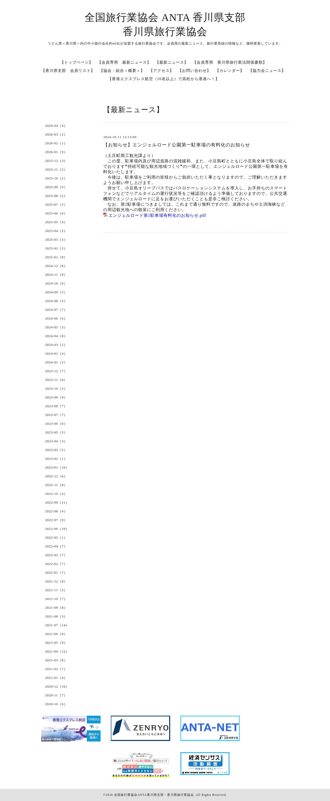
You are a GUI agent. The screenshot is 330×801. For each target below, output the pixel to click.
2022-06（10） (57, 529)
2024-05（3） (56, 327)
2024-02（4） (56, 353)
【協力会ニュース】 (267, 71)
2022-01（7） (56, 572)
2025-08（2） (56, 196)
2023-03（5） (56, 450)
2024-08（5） (56, 301)
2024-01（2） (56, 362)
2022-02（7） (56, 564)
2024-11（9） (56, 275)
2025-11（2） (56, 169)
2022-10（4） (56, 494)
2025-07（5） (56, 204)
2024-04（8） (56, 336)
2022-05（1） (56, 537)
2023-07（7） (56, 415)
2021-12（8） (56, 581)
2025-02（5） (56, 248)
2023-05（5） (56, 432)
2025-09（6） (56, 187)
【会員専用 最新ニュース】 (124, 62)
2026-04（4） (56, 126)
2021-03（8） (56, 660)
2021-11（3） (56, 590)
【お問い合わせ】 (194, 71)
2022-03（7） (56, 555)
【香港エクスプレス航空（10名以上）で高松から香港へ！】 (163, 79)
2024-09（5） (56, 292)
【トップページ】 (76, 62)
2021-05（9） (56, 643)
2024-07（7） (56, 310)
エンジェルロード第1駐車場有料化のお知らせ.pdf (157, 215)
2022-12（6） (56, 476)
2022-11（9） (56, 485)
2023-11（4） (56, 380)
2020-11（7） (56, 695)
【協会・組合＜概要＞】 (122, 71)
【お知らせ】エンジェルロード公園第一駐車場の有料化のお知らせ (176, 144)
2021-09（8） (56, 608)
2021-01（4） (56, 678)
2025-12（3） (56, 161)
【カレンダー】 (229, 71)
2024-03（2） (56, 345)
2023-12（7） (56, 371)
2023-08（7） (56, 406)
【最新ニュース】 (171, 62)
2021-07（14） (57, 625)
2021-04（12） (57, 651)
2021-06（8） (56, 634)
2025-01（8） (56, 257)
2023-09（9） (56, 397)
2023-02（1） (56, 459)
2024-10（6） (56, 283)
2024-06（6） (56, 318)
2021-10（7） (56, 599)
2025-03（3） (56, 239)
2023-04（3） (56, 441)
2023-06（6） (56, 423)
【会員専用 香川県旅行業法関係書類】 (230, 62)
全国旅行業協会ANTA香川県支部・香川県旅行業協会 (154, 795)
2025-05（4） (56, 222)
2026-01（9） (56, 152)
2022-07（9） (56, 520)
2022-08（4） (56, 511)
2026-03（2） (56, 134)
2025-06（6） (56, 213)
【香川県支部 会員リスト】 (68, 71)
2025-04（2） (56, 231)
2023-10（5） (56, 388)
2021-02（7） (56, 669)
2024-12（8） (56, 266)
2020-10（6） (56, 704)
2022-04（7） (56, 546)
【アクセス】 (161, 71)
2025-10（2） (56, 178)
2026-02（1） (56, 143)
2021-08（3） (56, 616)
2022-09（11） (57, 502)
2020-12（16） (57, 686)
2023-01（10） (57, 467)
